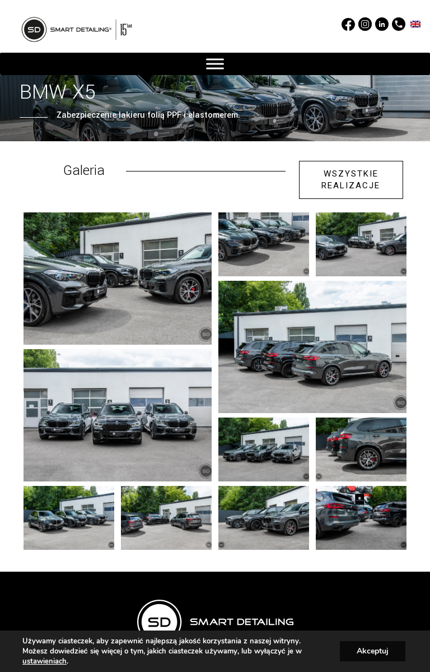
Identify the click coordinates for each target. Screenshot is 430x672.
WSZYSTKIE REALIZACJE (350, 180)
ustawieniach (44, 661)
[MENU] (215, 64)
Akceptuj (373, 651)
